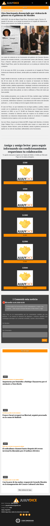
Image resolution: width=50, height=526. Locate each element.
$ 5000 (25, 288)
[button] (32, 2)
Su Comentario (7, 330)
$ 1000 (25, 235)
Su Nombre (6, 323)
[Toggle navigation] (46, 3)
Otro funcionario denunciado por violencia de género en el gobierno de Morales (24, 14)
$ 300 (24, 182)
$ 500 (24, 209)
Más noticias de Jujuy (25, 490)
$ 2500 (25, 261)
